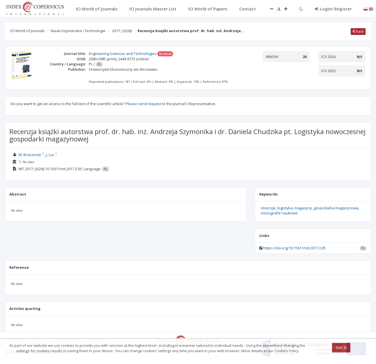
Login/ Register (333, 9)
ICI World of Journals (27, 30)
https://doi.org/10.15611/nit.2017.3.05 (294, 247)
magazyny (303, 207)
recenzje (268, 207)
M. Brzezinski (30, 154)
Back (358, 31)
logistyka (285, 207)
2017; (122, 30)
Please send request (143, 103)
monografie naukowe (279, 213)
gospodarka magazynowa (336, 207)
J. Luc (50, 154)
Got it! (341, 347)
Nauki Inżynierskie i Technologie (78, 30)
